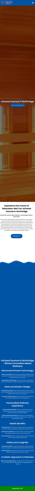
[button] (33, 2)
